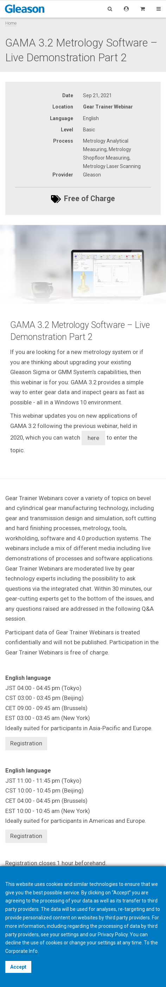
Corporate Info (21, 951)
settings (107, 942)
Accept (18, 967)
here (93, 437)
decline (13, 942)
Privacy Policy (113, 934)
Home (11, 23)
